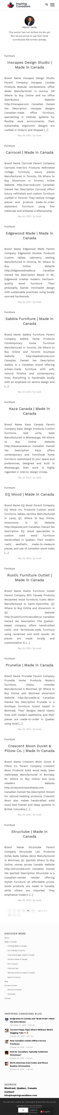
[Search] (45, 5)
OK (23, 1110)
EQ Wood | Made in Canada (29, 494)
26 (9, 915)
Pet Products (12, 964)
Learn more (35, 1110)
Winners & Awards (14, 990)
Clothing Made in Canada (17, 946)
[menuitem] (45, 5)
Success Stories (10, 985)
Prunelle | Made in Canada (29, 665)
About (6, 938)
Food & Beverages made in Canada (20, 955)
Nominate (11, 994)
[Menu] (51, 5)
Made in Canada (10, 942)
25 (33, 910)
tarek (38, 135)
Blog (6, 981)
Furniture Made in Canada (17, 959)
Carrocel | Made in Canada (29, 152)
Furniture (9, 56)
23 (23, 910)
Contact (7, 998)
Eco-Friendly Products (16, 950)
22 (19, 910)
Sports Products (13, 977)
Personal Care (12, 968)
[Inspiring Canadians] (24, 5)
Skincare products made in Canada (21, 973)
